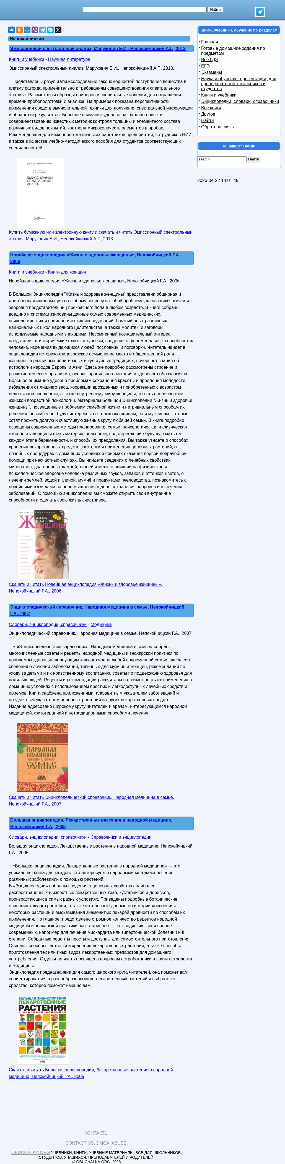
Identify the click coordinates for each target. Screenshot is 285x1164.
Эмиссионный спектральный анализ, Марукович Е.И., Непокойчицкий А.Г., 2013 (98, 48)
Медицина (101, 624)
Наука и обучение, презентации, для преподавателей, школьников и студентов (238, 83)
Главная (209, 42)
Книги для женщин (67, 272)
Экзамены (211, 72)
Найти (207, 120)
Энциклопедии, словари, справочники (240, 101)
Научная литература (69, 59)
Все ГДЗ (209, 59)
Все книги (211, 107)
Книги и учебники (26, 59)
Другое (208, 114)
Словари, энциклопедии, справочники (48, 624)
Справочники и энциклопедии (121, 837)
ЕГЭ (205, 66)
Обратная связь (217, 126)
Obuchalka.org (30, 1152)
